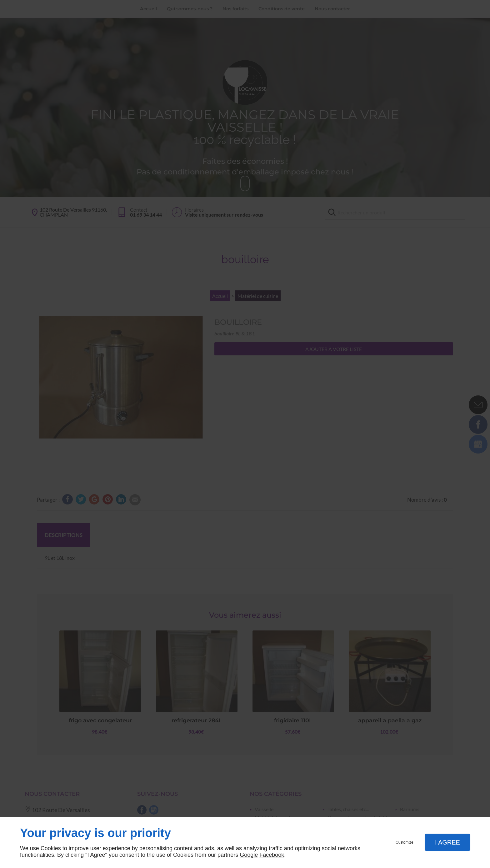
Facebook (271, 855)
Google (249, 855)
